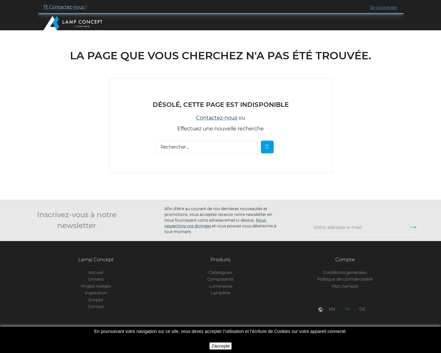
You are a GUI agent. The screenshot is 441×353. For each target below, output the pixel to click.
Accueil (95, 272)
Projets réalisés (96, 286)
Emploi (95, 299)
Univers (95, 279)
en (332, 309)
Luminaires (220, 286)
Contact (96, 306)
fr (348, 309)
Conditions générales (345, 272)
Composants (220, 279)
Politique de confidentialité (345, 279)
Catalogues (220, 272)
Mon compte (345, 286)
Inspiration (96, 293)
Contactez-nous (216, 119)
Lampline (220, 293)
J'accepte (220, 346)
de (362, 309)
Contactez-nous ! (67, 7)
